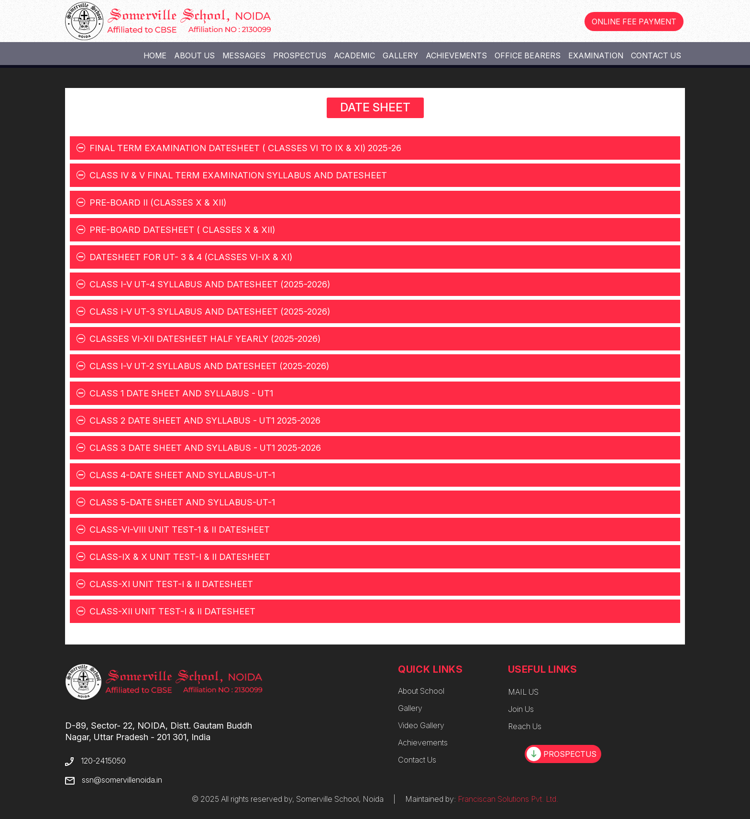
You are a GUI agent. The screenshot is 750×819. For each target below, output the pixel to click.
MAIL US (523, 692)
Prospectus (299, 55)
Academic (354, 55)
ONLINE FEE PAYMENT (634, 21)
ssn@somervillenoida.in (122, 780)
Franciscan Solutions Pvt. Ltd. (508, 799)
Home (154, 55)
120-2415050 (103, 760)
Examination (595, 55)
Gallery (400, 55)
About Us (194, 55)
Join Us (521, 709)
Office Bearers (528, 55)
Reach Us (524, 726)
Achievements (456, 55)
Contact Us (656, 55)
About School (421, 691)
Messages (243, 55)
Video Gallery (421, 725)
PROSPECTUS (561, 754)
